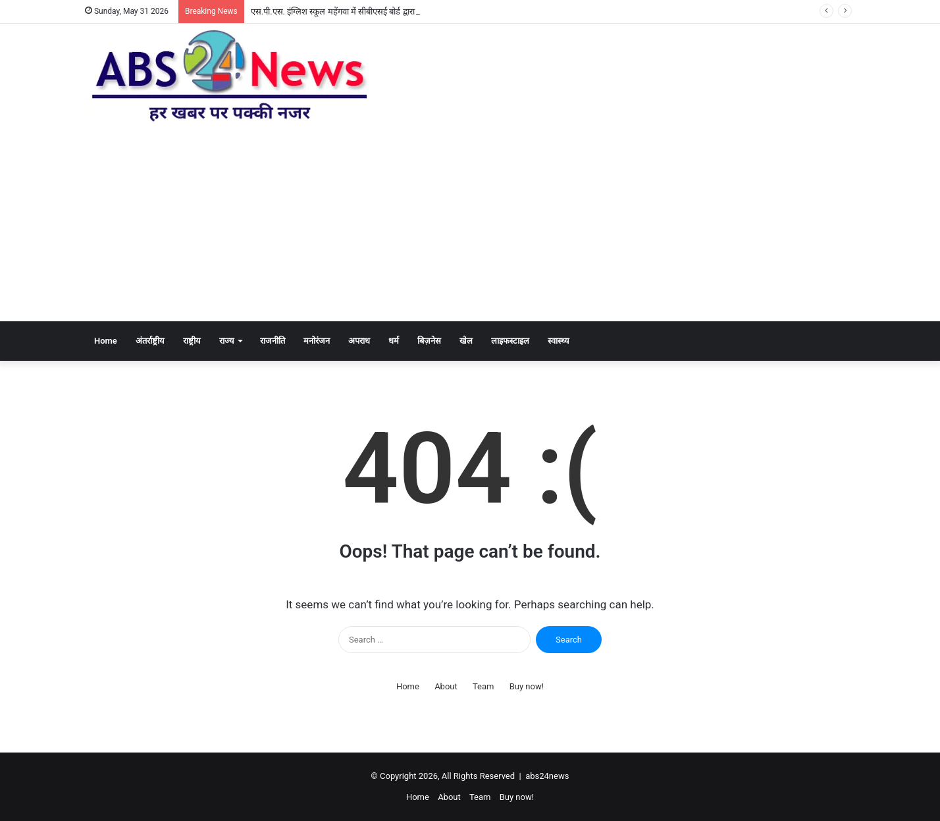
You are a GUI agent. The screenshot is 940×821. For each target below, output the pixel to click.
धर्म (393, 341)
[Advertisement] (470, 222)
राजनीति (272, 341)
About (445, 686)
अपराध (359, 341)
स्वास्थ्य (558, 341)
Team (483, 686)
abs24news (547, 776)
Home (105, 341)
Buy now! (526, 686)
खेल (466, 341)
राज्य (226, 341)
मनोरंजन (316, 341)
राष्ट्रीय (192, 341)
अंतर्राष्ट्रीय (150, 341)
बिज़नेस (429, 341)
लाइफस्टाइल (510, 341)
